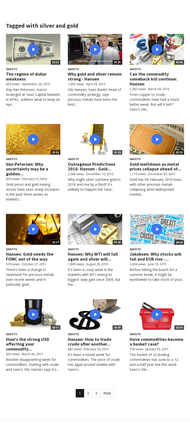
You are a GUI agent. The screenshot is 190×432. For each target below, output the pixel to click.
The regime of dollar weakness (26, 76)
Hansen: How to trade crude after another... (89, 341)
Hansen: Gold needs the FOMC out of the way (29, 256)
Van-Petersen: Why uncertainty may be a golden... (27, 169)
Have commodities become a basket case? (156, 341)
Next (107, 393)
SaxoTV (11, 69)
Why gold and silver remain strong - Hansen (95, 76)
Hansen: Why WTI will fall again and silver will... (93, 256)
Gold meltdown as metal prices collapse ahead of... (155, 166)
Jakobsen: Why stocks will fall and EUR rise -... (155, 256)
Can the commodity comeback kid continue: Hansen (153, 79)
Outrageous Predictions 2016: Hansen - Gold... (91, 166)
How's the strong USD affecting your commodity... (27, 344)
